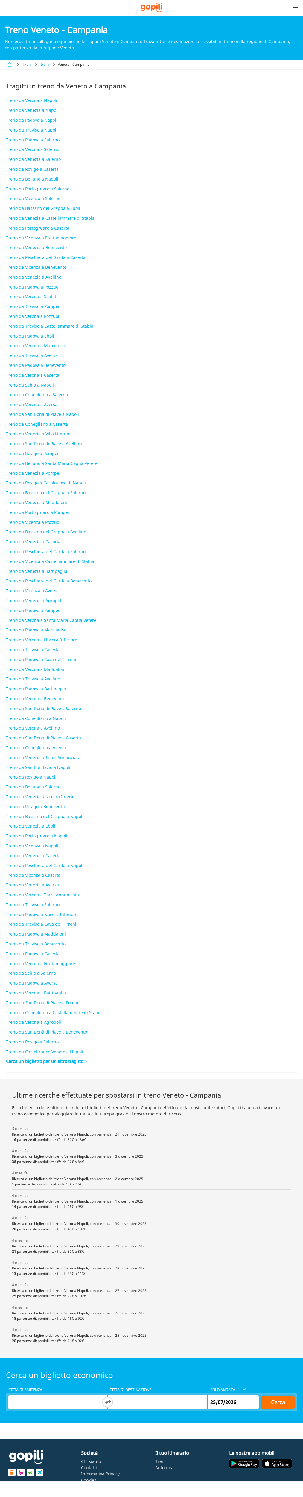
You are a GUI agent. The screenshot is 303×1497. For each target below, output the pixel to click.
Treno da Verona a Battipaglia (36, 993)
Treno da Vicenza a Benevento (36, 267)
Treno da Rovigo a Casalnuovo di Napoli (46, 483)
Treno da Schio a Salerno (31, 973)
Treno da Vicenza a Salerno (33, 198)
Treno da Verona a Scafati (31, 296)
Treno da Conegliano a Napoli (36, 718)
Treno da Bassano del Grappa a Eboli (43, 208)
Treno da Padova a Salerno (33, 140)
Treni (27, 64)
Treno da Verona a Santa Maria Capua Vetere (51, 620)
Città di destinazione (130, 1389)
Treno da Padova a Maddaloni (36, 934)
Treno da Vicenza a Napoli (32, 846)
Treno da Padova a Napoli (31, 120)
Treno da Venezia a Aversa (32, 885)
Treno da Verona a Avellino (33, 728)
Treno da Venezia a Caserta (33, 855)
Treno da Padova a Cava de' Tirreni (41, 659)
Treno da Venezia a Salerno (33, 159)
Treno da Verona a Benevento (35, 698)
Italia (45, 64)
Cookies (88, 1480)
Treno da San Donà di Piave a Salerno (43, 708)
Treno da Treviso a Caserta (33, 649)
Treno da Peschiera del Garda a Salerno (46, 551)
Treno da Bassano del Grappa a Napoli (44, 816)
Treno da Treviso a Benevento (36, 944)
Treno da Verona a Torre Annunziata (42, 895)
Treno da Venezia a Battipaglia (36, 571)
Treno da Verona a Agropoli (33, 1022)
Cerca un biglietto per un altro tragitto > (46, 1061)
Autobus (163, 1467)
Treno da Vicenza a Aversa (32, 590)
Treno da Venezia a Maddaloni (36, 502)
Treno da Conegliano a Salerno (37, 394)
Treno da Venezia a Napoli (32, 110)
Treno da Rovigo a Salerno (32, 1042)
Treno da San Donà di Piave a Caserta (43, 738)
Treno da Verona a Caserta (32, 375)
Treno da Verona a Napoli (31, 100)
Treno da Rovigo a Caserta (32, 169)
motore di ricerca (165, 1114)
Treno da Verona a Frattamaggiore (40, 963)
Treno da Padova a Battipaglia (36, 689)
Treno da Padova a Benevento (36, 365)
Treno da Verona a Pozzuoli (33, 316)
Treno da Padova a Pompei (32, 610)
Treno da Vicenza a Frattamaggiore (41, 238)
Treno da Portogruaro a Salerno (37, 189)
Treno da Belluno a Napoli (32, 179)
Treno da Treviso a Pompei (32, 306)
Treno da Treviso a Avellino (33, 679)
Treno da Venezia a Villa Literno (37, 434)
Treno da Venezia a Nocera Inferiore (42, 796)
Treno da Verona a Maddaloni (36, 669)
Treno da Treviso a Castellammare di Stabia (49, 326)
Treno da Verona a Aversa (31, 404)
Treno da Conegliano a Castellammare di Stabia (54, 1012)
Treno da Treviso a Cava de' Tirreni (41, 924)
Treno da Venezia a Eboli (30, 826)
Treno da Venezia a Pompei (33, 473)
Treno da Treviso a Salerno (33, 904)
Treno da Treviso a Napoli (31, 130)
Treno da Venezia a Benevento (36, 247)
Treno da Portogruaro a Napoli (36, 836)
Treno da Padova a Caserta (33, 953)
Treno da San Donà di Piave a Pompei (43, 1002)
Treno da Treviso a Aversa (32, 355)
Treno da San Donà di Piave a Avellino (44, 443)
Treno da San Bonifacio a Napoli (38, 767)
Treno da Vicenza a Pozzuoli (34, 522)
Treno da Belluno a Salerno (33, 787)
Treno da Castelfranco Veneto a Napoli (44, 1052)
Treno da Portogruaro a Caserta (37, 228)
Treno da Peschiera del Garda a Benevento (49, 581)
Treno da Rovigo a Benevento (35, 806)
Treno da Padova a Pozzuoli (33, 287)
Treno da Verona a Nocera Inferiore (41, 640)
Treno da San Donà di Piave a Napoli (42, 414)
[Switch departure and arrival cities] (107, 1402)
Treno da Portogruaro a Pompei (37, 512)
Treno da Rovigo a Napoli (31, 777)
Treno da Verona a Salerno (32, 149)
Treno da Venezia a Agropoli (34, 600)
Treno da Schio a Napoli (30, 385)
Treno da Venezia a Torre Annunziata (43, 757)
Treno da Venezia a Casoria (33, 541)
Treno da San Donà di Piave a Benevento (46, 1032)
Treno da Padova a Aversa (32, 983)
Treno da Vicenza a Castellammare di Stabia (50, 561)
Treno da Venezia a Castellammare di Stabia (50, 218)
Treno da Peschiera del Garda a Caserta (46, 257)
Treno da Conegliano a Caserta (37, 424)
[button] (295, 8)
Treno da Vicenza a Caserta (33, 875)
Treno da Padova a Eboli (30, 336)
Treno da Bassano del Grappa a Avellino (46, 532)
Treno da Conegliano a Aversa (36, 747)
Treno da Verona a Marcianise (36, 345)
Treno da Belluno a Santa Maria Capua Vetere (52, 463)
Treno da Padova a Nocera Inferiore (41, 914)
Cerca (278, 1402)
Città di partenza (25, 1389)
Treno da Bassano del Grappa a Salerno (46, 492)
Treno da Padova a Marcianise (36, 630)
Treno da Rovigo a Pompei (32, 453)
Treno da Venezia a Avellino (33, 277)
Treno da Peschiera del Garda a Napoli (44, 865)
